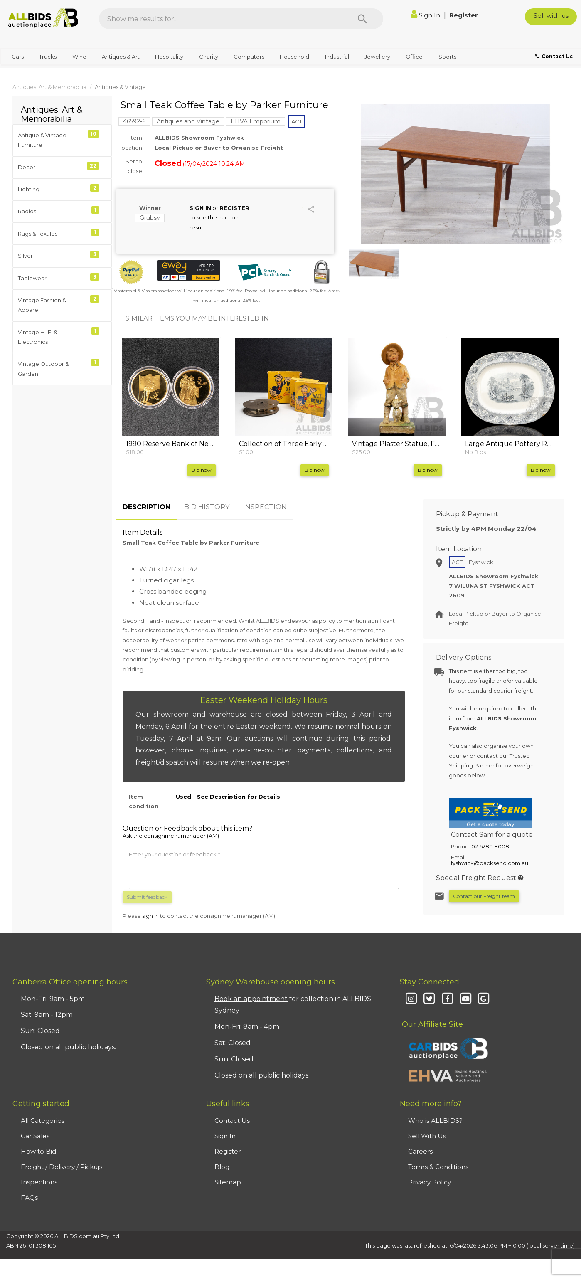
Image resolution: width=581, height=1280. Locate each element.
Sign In (426, 15)
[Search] (362, 18)
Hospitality (169, 56)
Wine (79, 56)
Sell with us (551, 16)
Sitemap (227, 1182)
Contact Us (232, 1121)
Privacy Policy (429, 1182)
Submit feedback (147, 897)
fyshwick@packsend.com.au (489, 863)
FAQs (29, 1197)
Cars (18, 56)
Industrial (337, 56)
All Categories (42, 1121)
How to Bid (38, 1151)
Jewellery (377, 56)
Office (414, 56)
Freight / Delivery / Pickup (61, 1167)
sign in (150, 916)
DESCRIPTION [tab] (146, 507)
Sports (447, 56)
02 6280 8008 (490, 846)
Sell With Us (427, 1136)
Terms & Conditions (438, 1167)
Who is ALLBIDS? (435, 1121)
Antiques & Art (121, 56)
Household (294, 56)
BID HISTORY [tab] (206, 507)
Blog (221, 1167)
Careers (420, 1151)
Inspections (39, 1182)
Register (463, 15)
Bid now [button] (202, 470)
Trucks (48, 56)
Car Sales (35, 1136)
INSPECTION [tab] (265, 507)
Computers (249, 56)
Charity (208, 56)
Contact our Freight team (484, 896)
